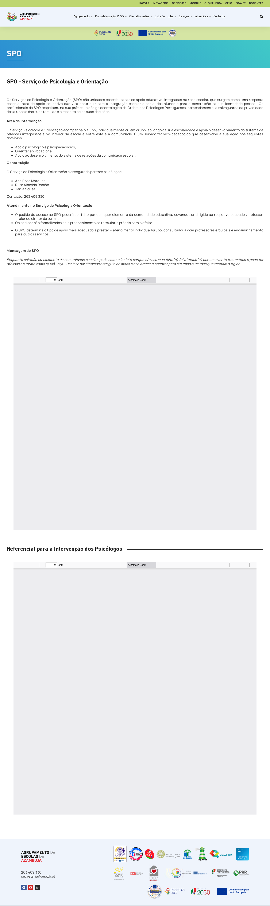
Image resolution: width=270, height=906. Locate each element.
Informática (203, 16)
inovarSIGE (160, 3)
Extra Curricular (165, 16)
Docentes (256, 3)
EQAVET (240, 3)
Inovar (143, 3)
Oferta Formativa (140, 16)
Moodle (194, 3)
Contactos (219, 16)
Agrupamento (83, 16)
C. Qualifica (213, 3)
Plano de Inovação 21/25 (111, 16)
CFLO (228, 3)
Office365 (178, 3)
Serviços (185, 16)
